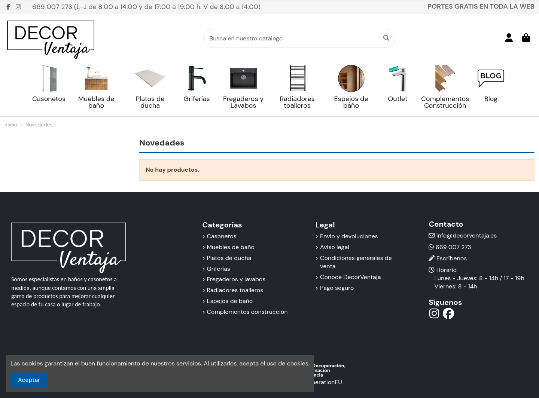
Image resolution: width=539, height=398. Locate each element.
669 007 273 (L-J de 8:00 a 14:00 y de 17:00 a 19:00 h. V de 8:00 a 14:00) (146, 6)
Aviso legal (334, 247)
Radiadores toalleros (235, 290)
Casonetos (222, 236)
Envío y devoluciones (349, 236)
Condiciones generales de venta (356, 262)
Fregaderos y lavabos (236, 279)
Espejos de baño (230, 301)
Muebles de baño (231, 247)
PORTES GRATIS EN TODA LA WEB (481, 6)
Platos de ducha (229, 258)
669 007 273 (453, 247)
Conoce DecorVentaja (350, 277)
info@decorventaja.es (466, 235)
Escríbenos (451, 258)
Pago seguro (337, 288)
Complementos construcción (247, 312)
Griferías (218, 269)
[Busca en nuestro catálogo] (386, 38)
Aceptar (29, 380)
